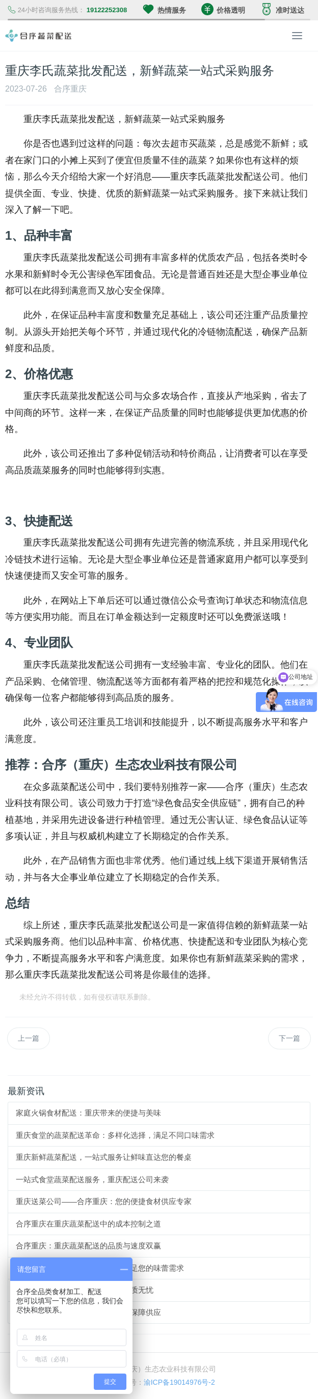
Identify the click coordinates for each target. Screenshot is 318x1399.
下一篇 (289, 1038)
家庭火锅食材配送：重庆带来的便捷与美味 (88, 1113)
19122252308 (107, 10)
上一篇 (28, 1038)
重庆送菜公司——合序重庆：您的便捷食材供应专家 (104, 1201)
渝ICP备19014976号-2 (179, 1382)
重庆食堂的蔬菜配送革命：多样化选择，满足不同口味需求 (115, 1135)
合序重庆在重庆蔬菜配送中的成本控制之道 (88, 1223)
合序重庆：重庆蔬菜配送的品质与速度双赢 (88, 1245)
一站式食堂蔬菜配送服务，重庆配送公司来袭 (92, 1179)
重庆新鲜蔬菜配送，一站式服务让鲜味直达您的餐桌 (104, 1157)
